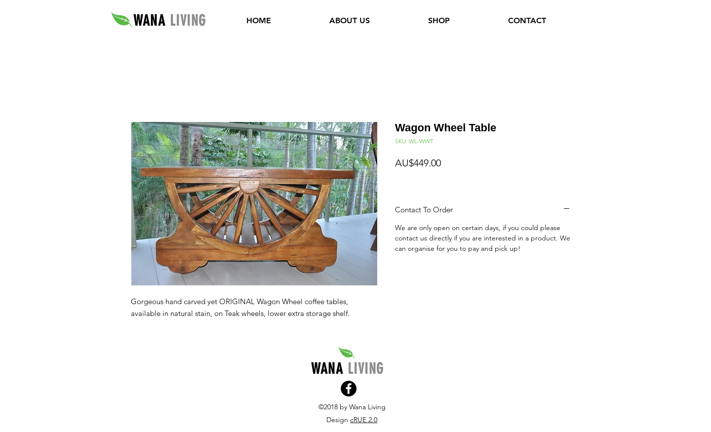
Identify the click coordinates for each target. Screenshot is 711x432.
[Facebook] (348, 388)
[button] (439, 20)
